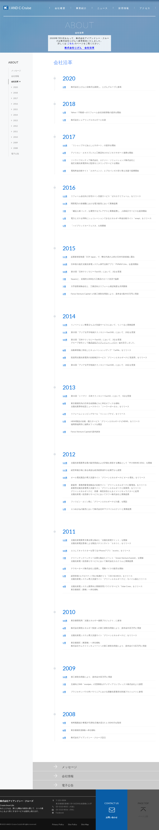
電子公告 (15, 153)
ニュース (102, 8)
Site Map (85, 824)
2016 (15, 104)
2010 (15, 137)
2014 (15, 115)
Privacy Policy (58, 824)
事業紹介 (81, 8)
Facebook (60, 813)
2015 (15, 109)
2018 (15, 93)
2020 (15, 87)
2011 (15, 131)
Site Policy (72, 824)
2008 (15, 148)
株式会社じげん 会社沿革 (79, 47)
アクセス (145, 8)
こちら (70, 43)
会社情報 (15, 76)
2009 (15, 142)
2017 (15, 98)
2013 (15, 120)
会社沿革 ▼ (16, 82)
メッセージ (16, 70)
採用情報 (123, 8)
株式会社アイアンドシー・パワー (103, 342)
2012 (15, 126)
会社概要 (60, 8)
